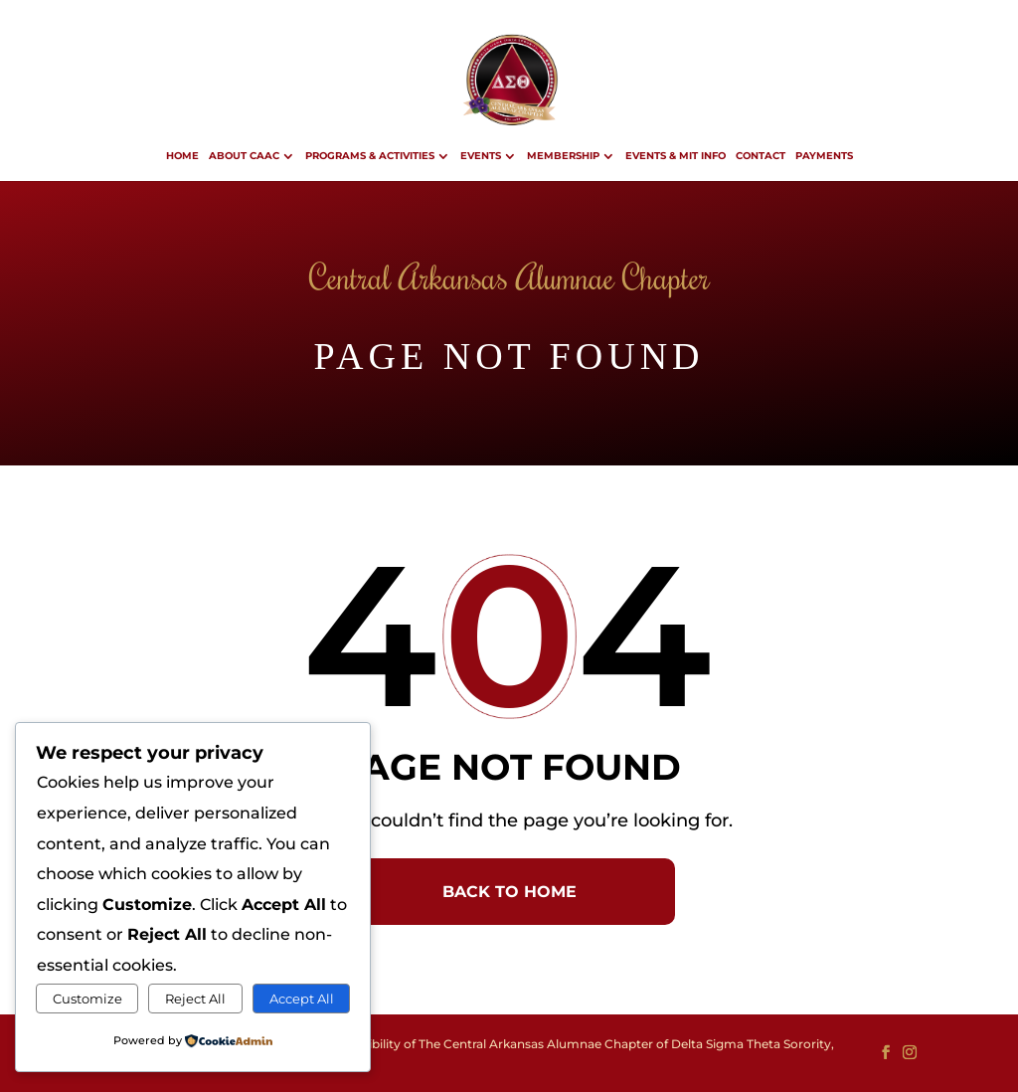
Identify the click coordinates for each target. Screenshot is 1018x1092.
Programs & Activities (369, 155)
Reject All (195, 998)
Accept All (301, 998)
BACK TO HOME (509, 891)
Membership (563, 155)
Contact (760, 155)
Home (182, 155)
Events (480, 155)
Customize (87, 998)
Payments (824, 155)
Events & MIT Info (675, 155)
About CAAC (244, 155)
